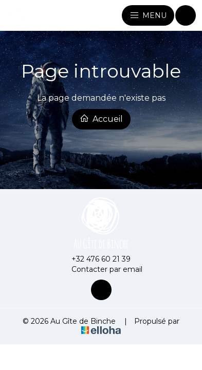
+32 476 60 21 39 (95, 259)
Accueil (101, 119)
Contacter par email (101, 269)
